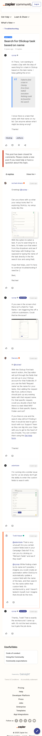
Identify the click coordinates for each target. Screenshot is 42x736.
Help (21, 691)
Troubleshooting (11, 29)
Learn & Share (22, 17)
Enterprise (21, 707)
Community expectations (16, 661)
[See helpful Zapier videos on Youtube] (34, 720)
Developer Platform (21, 695)
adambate (15, 465)
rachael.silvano (17, 183)
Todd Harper (17, 536)
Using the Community (15, 657)
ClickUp (9, 138)
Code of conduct (13, 653)
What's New (8, 22)
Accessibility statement (29, 679)
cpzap (14, 55)
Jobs (21, 703)
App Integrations (21, 714)
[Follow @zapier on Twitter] (29, 720)
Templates (21, 710)
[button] (36, 4)
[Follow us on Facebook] (16, 720)
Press (21, 699)
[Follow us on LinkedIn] (21, 720)
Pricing (21, 688)
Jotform (19, 138)
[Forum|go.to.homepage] (16, 4)
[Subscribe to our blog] (25, 720)
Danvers (15, 358)
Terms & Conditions (12, 679)
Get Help (6, 17)
